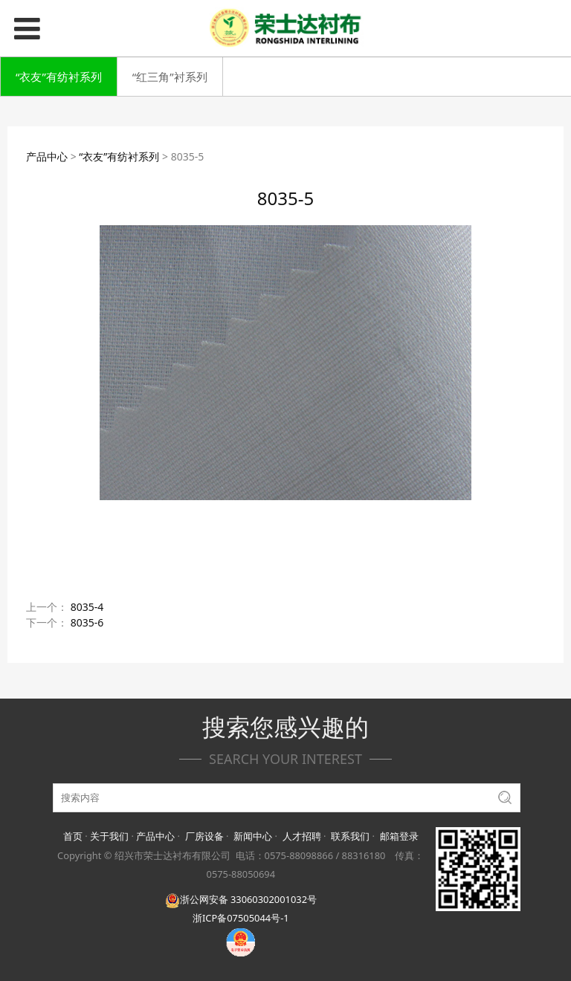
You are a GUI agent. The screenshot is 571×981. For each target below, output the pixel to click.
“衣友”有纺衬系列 (59, 76)
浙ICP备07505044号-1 (241, 918)
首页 (73, 836)
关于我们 (109, 836)
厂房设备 (204, 836)
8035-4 (87, 607)
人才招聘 (302, 836)
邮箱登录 (399, 836)
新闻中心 (252, 836)
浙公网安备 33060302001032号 (241, 899)
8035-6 (87, 622)
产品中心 (47, 156)
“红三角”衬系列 (169, 76)
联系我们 (350, 836)
